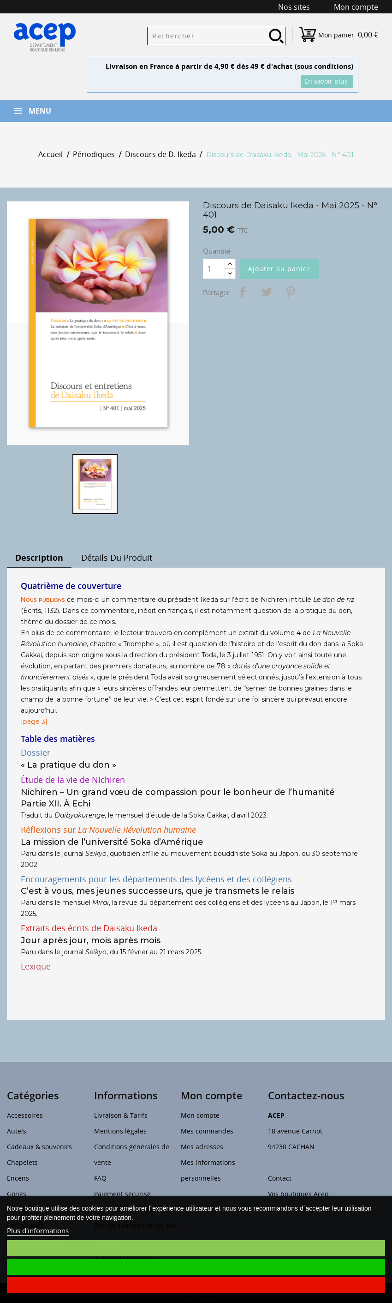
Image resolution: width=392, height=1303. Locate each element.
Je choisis (196, 1248)
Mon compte (200, 1115)
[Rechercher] (216, 36)
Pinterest (290, 292)
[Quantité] (214, 269)
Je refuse (196, 1285)
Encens (18, 1178)
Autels (16, 1131)
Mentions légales (120, 1131)
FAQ (100, 1178)
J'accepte (196, 1267)
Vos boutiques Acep (298, 1193)
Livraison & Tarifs (121, 1115)
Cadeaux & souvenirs (39, 1146)
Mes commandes (207, 1131)
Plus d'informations (38, 1230)
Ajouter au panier (279, 268)
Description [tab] (39, 557)
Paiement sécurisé (122, 1193)
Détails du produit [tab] (116, 557)
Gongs (16, 1193)
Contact (279, 1178)
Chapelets (22, 1162)
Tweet (266, 292)
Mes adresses (202, 1146)
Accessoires (25, 1115)
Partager (242, 292)
